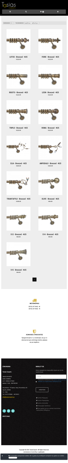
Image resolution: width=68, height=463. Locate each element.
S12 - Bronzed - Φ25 (18, 234)
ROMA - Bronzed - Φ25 (50, 128)
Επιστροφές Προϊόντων (43, 410)
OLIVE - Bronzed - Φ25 (50, 199)
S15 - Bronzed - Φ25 (18, 270)
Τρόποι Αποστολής (42, 408)
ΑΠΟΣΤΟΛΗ (42, 394)
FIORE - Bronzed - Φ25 (50, 57)
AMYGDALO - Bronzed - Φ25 (50, 163)
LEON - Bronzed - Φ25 (50, 92)
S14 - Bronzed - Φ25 (50, 234)
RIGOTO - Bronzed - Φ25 (18, 92)
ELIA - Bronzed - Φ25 (18, 163)
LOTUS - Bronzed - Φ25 (18, 57)
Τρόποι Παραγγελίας (43, 405)
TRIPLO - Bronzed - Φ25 (18, 128)
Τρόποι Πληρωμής (42, 402)
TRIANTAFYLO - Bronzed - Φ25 (18, 199)
